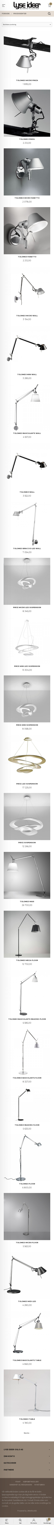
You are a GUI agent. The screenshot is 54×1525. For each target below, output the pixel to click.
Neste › (27, 1433)
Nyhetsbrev (39, 1485)
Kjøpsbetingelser (31, 1482)
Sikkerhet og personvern (20, 1485)
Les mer (28, 1503)
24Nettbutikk (32, 1511)
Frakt (18, 1482)
